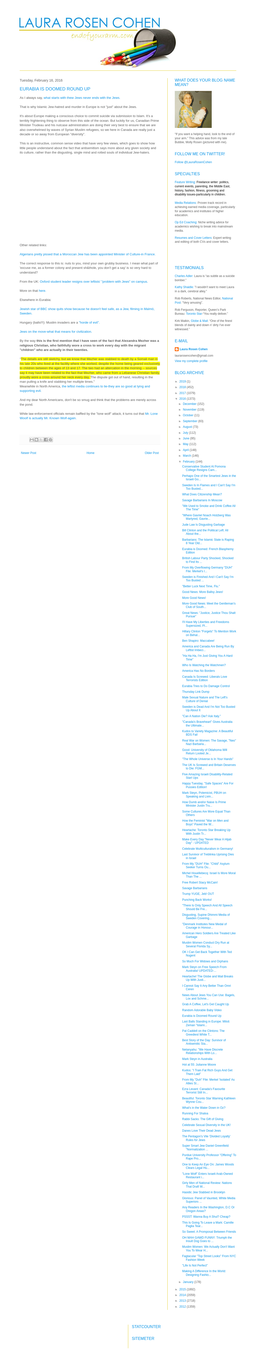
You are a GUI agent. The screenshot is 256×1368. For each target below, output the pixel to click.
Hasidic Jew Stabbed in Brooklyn (203, 1192)
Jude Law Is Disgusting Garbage (203, 524)
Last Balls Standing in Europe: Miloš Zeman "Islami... (205, 1023)
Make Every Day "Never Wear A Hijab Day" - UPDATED (206, 841)
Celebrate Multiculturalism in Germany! (207, 848)
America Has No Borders (198, 671)
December (190, 404)
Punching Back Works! (197, 899)
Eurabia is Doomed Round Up (201, 1016)
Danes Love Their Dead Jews (201, 1130)
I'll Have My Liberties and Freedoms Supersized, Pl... (205, 623)
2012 (183, 1306)
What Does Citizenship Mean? (202, 494)
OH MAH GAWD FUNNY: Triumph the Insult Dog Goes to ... (207, 1239)
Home (91, 453)
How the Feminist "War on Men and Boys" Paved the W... (205, 822)
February (189, 461)
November (190, 409)
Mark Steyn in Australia (197, 1059)
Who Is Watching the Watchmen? (204, 665)
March (187, 455)
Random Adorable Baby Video (202, 1010)
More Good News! (194, 598)
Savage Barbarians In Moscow (202, 500)
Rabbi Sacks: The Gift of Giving (202, 1119)
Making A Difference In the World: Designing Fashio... (204, 1272)
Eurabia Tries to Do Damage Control (206, 686)
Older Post (152, 453)
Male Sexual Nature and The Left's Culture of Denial (204, 699)
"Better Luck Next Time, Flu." (201, 586)
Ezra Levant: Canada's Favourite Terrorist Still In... (203, 1090)
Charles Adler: (184, 276)
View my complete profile (191, 361)
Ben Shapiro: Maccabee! (198, 640)
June (186, 438)
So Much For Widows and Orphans (205, 961)
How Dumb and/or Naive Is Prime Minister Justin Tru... (204, 803)
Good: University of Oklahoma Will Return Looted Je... (204, 751)
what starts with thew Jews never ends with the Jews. (82, 98)
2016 (183, 398)
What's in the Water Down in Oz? (203, 1107)
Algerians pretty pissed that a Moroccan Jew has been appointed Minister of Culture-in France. (88, 254)
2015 (183, 1289)
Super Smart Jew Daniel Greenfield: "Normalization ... (205, 1147)
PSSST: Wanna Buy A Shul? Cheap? (206, 1216)
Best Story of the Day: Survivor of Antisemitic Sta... (204, 1042)
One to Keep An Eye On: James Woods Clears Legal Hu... (208, 1166)
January (188, 1282)
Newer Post (28, 453)
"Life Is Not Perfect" (195, 1265)
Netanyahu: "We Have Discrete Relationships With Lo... (202, 1051)
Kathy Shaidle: (184, 287)
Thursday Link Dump (195, 691)
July (186, 432)
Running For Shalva (195, 1113)
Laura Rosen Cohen (194, 349)
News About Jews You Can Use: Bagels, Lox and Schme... (208, 996)
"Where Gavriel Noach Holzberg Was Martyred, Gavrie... (206, 517)
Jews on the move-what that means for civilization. (56, 331)
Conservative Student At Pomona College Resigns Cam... (204, 468)
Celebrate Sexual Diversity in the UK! (206, 1125)
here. (43, 291)
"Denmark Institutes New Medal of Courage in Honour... (204, 925)
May (186, 444)
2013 (183, 1300)
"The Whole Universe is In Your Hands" (207, 759)
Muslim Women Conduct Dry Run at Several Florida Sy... (205, 944)
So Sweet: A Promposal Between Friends (209, 1231)
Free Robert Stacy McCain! (200, 882)
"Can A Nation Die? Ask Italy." (201, 716)
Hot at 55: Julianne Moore (199, 1064)
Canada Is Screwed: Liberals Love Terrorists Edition (204, 678)
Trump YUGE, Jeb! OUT (198, 894)
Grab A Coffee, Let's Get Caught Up (205, 1004)
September (190, 421)
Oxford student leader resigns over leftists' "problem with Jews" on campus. (94, 281)
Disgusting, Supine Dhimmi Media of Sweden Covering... (206, 916)
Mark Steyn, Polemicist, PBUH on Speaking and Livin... (204, 794)
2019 (183, 381)
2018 (183, 387)
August (188, 427)
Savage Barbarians (194, 888)
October (188, 415)
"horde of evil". (90, 322)
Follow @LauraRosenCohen (193, 162)
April (186, 450)
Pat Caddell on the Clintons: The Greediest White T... (203, 1032)
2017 (183, 393)
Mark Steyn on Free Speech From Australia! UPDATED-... (204, 968)
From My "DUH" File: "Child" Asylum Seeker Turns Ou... (205, 865)
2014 (183, 1295)
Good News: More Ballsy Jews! (202, 592)
